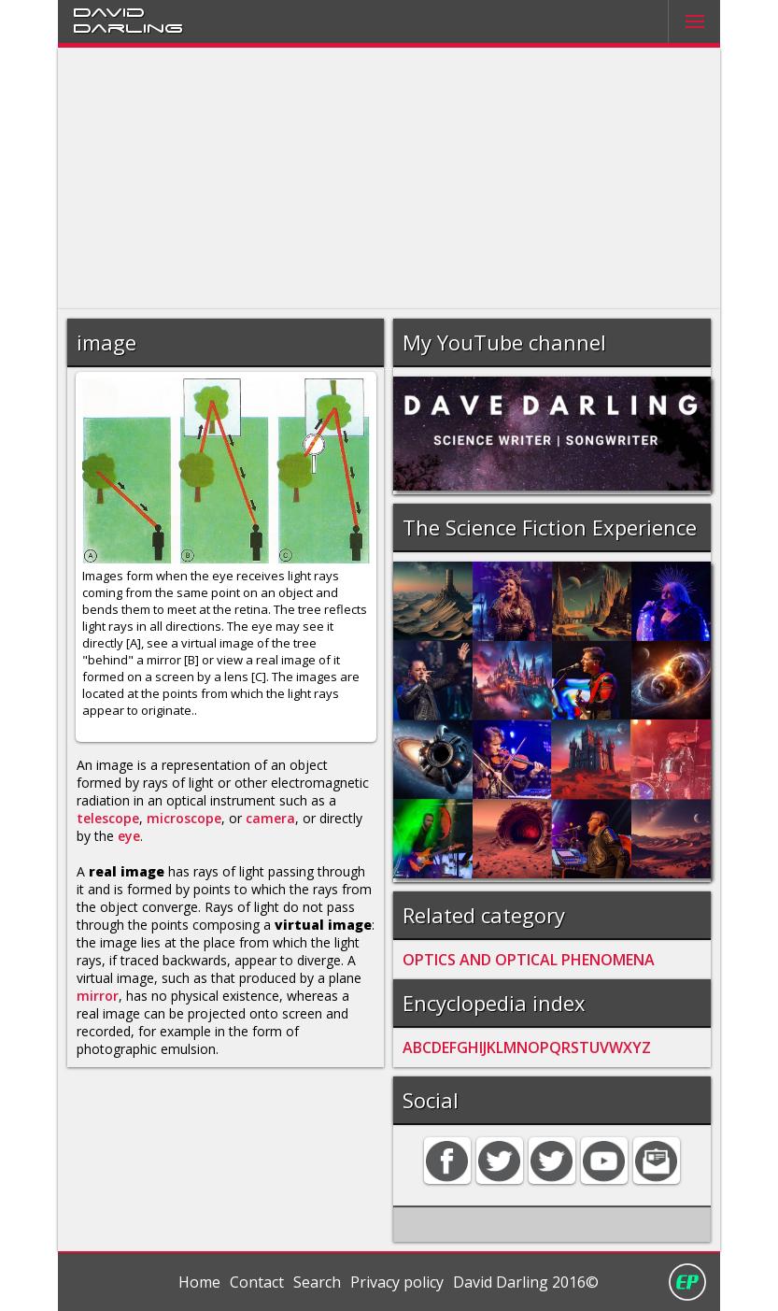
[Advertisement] (388, 178)
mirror (98, 996)
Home (199, 1282)
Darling (128, 27)
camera (270, 818)
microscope (184, 818)
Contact (257, 1282)
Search (317, 1282)
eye (129, 836)
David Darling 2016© (526, 1282)
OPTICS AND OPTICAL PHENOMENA (529, 959)
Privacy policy (397, 1282)
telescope (108, 818)
